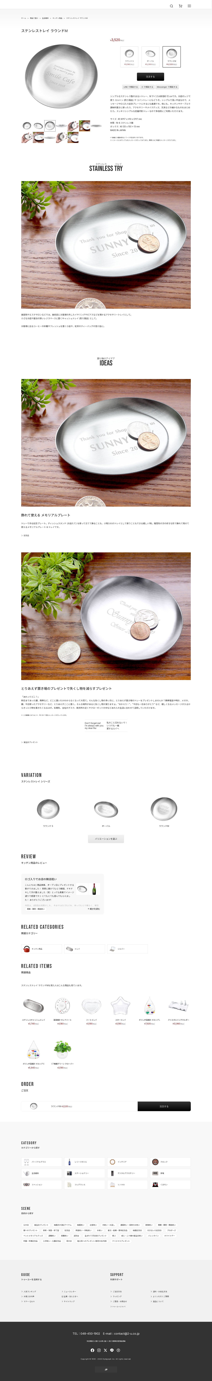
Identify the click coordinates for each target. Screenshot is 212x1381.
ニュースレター (70, 1291)
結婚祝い (80, 1225)
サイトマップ (69, 1301)
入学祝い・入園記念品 (52, 1241)
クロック (160, 1162)
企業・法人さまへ (71, 1296)
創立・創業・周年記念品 (117, 1230)
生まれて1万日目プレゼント (96, 1236)
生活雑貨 (45, 18)
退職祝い (52, 1236)
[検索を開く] (172, 9)
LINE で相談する (131, 87)
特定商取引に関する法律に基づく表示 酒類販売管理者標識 (106, 1341)
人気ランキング (30, 1291)
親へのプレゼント (30, 1230)
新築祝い (149, 1225)
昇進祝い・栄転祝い (83, 1230)
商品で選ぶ (34, 18)
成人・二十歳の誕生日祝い (132, 1236)
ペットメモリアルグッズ (33, 1236)
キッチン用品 (57, 18)
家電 (158, 1173)
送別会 (76, 1236)
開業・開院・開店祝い (36, 909)
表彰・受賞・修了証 (51, 1230)
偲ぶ (114, 1236)
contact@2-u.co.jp (127, 1333)
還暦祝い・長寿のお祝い (130, 1225)
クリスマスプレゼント (121, 1241)
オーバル (150, 56)
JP (106, 1369)
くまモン (160, 1184)
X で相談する (147, 87)
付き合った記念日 (154, 1230)
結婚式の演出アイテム (63, 1225)
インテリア (117, 1162)
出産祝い (93, 1225)
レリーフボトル (76, 1162)
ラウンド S (129, 56)
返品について (158, 1301)
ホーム (23, 18)
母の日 (69, 1241)
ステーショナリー (77, 1173)
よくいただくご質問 (161, 1296)
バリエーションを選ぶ (106, 838)
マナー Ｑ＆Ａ (29, 1301)
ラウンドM (172, 56)
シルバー (117, 949)
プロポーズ (171, 1230)
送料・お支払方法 (160, 1291)
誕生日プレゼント (31, 742)
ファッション (32, 1184)
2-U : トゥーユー (27, 9)
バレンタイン (153, 1236)
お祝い (99, 1230)
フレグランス (75, 1184)
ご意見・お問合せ (120, 1301)
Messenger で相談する (167, 87)
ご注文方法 (117, 1291)
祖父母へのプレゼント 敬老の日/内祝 (92, 1241)
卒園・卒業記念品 (30, 1241)
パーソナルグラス (34, 1162)
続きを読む (95, 909)
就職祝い (64, 1236)
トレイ (73, 949)
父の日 (26, 1225)
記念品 (26, 535)
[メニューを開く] (189, 9)
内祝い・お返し (108, 1225)
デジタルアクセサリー (122, 1173)
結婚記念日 (137, 1230)
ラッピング (117, 1296)
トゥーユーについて (119, 1306)
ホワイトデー (169, 1236)
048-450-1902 (90, 1333)
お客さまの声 (29, 1296)
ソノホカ (117, 1184)
